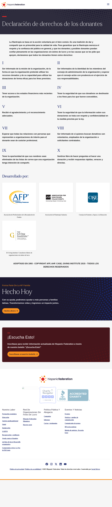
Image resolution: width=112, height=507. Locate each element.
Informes (47, 420)
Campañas (47, 416)
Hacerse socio (27, 425)
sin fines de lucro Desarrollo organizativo (11, 443)
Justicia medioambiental (10, 421)
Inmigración (6, 428)
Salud (4, 424)
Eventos (67, 414)
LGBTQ (5, 431)
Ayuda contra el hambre (10, 438)
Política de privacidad (17, 469)
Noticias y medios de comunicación (71, 419)
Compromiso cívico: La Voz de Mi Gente (11, 449)
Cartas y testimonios (50, 423)
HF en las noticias (70, 427)
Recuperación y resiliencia (10, 435)
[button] (108, 4)
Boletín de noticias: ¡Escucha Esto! (74, 432)
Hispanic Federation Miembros (29, 420)
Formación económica (9, 414)
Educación (5, 417)
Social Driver (95, 469)
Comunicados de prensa (72, 423)
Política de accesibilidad (33, 469)
